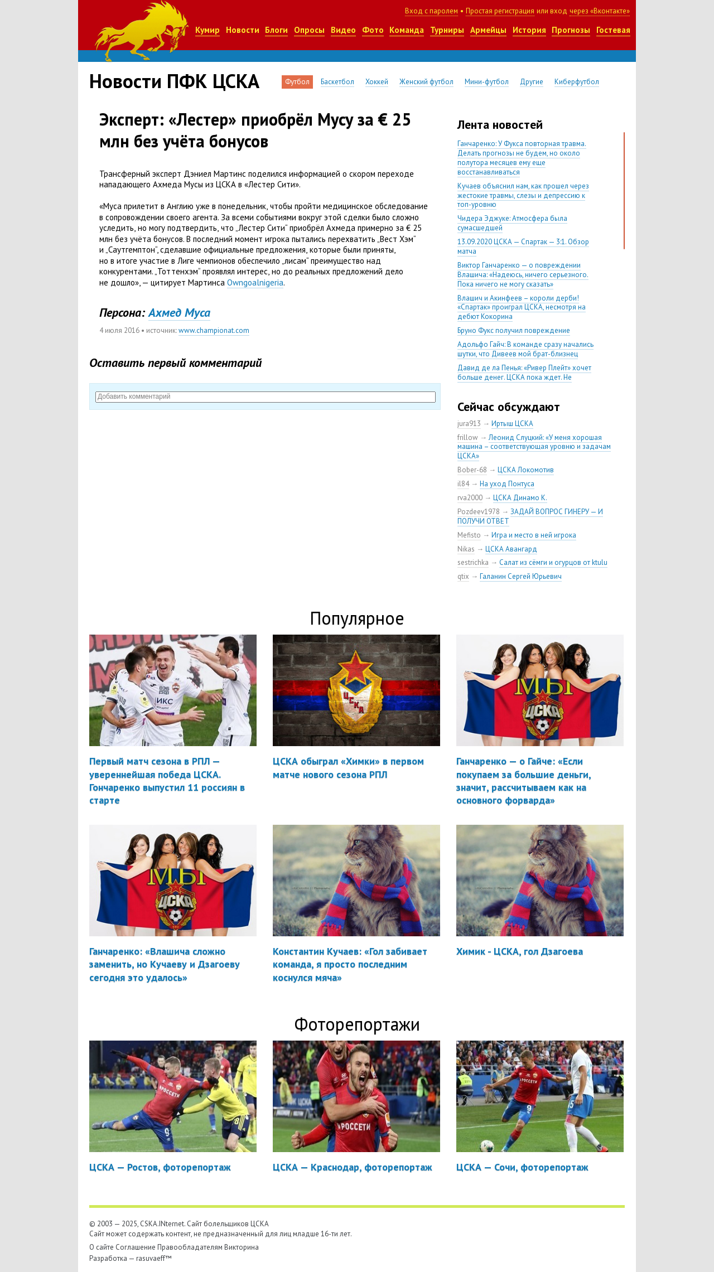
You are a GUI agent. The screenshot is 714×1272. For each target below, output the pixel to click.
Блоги (276, 30)
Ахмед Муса (179, 312)
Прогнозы (571, 30)
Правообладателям (190, 1247)
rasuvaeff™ (154, 1258)
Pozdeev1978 (478, 511)
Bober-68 (472, 470)
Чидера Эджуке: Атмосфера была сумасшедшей (512, 223)
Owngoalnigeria (255, 282)
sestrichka (473, 562)
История (529, 30)
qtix (463, 576)
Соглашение (135, 1247)
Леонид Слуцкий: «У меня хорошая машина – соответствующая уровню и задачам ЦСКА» (534, 447)
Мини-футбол (487, 81)
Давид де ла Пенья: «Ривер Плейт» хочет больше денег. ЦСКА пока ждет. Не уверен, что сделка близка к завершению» (526, 377)
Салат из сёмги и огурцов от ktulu (553, 562)
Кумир (207, 30)
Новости (242, 30)
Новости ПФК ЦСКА (174, 81)
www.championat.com (213, 330)
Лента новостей (500, 124)
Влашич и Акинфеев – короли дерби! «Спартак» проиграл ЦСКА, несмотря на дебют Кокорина (521, 307)
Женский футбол (426, 81)
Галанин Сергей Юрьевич (521, 576)
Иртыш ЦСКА (512, 423)
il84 (463, 484)
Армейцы (488, 30)
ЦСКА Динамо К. (520, 497)
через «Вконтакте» (600, 11)
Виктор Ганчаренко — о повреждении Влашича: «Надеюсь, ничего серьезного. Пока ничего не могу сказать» (522, 274)
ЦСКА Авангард (511, 549)
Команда (406, 30)
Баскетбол (337, 81)
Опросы (309, 30)
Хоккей (376, 81)
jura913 (469, 423)
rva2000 (470, 497)
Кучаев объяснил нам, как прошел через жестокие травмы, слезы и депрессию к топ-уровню (523, 195)
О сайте (101, 1247)
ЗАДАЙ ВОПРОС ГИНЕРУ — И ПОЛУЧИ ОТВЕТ (530, 516)
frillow (467, 437)
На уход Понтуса (507, 484)
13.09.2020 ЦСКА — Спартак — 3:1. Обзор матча (523, 246)
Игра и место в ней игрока (533, 535)
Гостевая (613, 30)
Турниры (447, 30)
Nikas (466, 549)
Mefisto (469, 535)
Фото (373, 30)
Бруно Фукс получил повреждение (513, 330)
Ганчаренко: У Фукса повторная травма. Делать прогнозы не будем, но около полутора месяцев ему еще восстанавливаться (521, 158)
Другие (531, 81)
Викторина (241, 1247)
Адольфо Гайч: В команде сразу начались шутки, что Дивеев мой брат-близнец (525, 349)
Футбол (297, 81)
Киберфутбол (576, 81)
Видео (343, 30)
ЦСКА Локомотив (526, 470)
